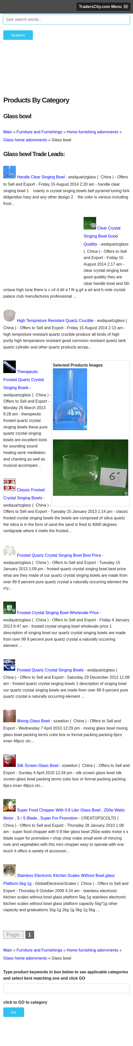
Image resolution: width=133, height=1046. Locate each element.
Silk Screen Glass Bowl (37, 765)
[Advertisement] (66, 76)
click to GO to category (25, 1002)
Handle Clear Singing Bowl (41, 177)
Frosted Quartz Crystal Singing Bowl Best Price (59, 555)
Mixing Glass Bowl (33, 721)
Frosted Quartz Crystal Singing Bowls (50, 670)
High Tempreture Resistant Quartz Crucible (55, 320)
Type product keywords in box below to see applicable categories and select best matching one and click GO (65, 975)
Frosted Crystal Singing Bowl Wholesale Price (58, 613)
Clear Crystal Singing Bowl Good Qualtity (102, 236)
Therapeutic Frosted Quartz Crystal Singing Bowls (23, 380)
